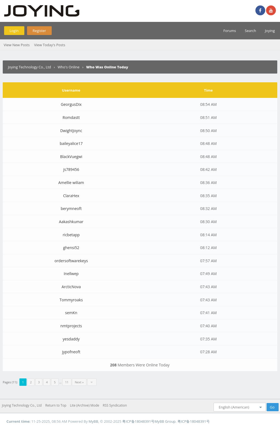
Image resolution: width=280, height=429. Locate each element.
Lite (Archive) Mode (84, 405)
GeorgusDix (71, 104)
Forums (229, 30)
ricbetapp (71, 234)
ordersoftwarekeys (71, 260)
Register (39, 30)
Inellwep (71, 273)
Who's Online (69, 67)
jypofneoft (71, 351)
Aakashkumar (71, 221)
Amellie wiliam (71, 182)
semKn (71, 312)
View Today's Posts (49, 44)
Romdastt (71, 117)
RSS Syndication (115, 405)
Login (14, 30)
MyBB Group (165, 421)
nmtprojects (71, 325)
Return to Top (55, 405)
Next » (79, 382)
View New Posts (17, 44)
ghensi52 (71, 247)
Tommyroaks (71, 299)
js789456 (71, 169)
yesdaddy (71, 339)
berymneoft (71, 208)
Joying (270, 30)
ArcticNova (71, 286)
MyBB (93, 421)
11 (67, 382)
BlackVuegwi (71, 156)
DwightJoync (71, 130)
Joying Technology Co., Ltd (29, 67)
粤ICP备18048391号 (138, 421)
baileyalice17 (71, 143)
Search (250, 30)
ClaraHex (71, 195)
